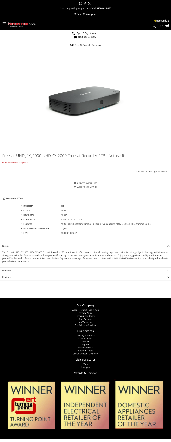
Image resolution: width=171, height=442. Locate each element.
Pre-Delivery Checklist (85, 325)
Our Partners (85, 319)
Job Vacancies (85, 322)
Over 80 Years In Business (88, 45)
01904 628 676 (104, 8)
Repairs (85, 344)
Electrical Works (86, 347)
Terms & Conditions (85, 316)
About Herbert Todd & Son (85, 309)
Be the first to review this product (15, 162)
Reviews (6, 277)
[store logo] (21, 24)
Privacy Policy (85, 312)
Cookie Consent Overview (85, 353)
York (78, 14)
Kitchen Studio (85, 350)
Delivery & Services (85, 335)
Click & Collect (85, 338)
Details (5, 246)
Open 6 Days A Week (87, 33)
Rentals (85, 341)
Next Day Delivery (87, 36)
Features (6, 270)
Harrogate (90, 14)
